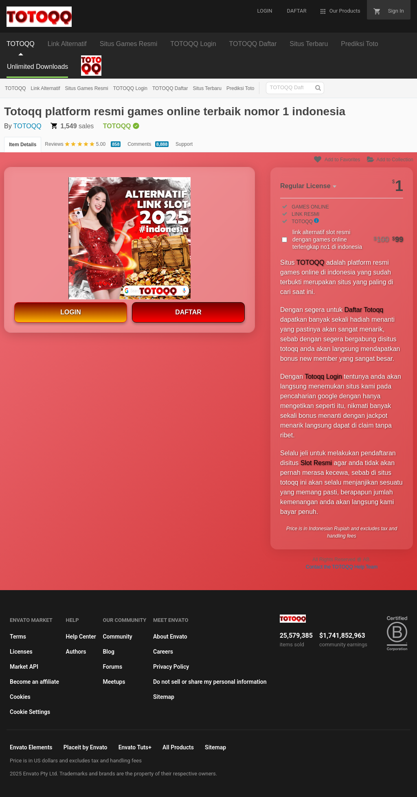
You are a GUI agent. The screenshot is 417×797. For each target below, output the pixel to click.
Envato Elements (31, 747)
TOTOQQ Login (130, 88)
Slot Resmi (316, 462)
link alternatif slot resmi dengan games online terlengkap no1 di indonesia (347, 239)
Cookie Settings (30, 712)
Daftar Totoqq (363, 309)
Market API (24, 666)
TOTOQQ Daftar (170, 88)
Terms (18, 636)
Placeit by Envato (86, 747)
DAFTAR (188, 312)
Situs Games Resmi (86, 88)
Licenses (21, 651)
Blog (108, 651)
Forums (112, 666)
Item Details (22, 144)
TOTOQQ (15, 88)
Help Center (81, 636)
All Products (178, 747)
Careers (163, 651)
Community (117, 636)
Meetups (114, 681)
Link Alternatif (45, 88)
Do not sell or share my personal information (210, 681)
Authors (76, 651)
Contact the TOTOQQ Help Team (342, 567)
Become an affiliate (34, 681)
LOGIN (70, 312)
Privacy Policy (171, 666)
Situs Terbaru (207, 88)
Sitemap (163, 697)
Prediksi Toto (240, 88)
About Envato (170, 636)
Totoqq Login (323, 376)
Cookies (20, 697)
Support (184, 144)
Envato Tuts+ (135, 747)
